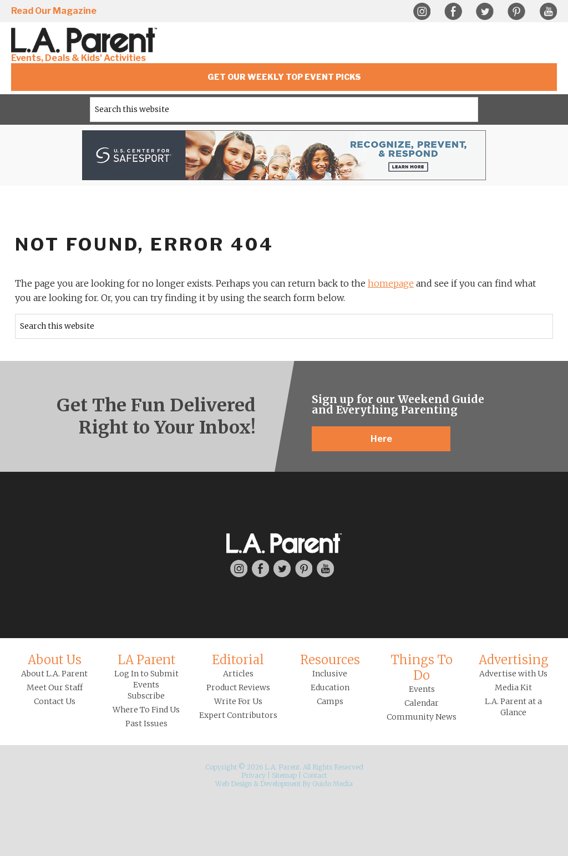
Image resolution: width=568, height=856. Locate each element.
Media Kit (513, 687)
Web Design (233, 783)
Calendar (421, 703)
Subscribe (146, 696)
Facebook (453, 12)
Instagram (421, 12)
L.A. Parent (86, 40)
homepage (391, 283)
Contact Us (54, 701)
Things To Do (421, 667)
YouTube (548, 12)
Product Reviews (238, 687)
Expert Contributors (238, 715)
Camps (330, 701)
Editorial (238, 660)
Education (330, 687)
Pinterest (516, 12)
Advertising (514, 660)
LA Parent (146, 660)
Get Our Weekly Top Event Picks (284, 76)
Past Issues (146, 723)
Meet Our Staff (55, 687)
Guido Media (332, 783)
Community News (422, 717)
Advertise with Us (513, 674)
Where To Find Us (146, 710)
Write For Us (238, 701)
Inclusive (329, 674)
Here (381, 439)
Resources (330, 660)
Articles (238, 674)
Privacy (253, 775)
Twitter (485, 12)
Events (422, 689)
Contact (315, 775)
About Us (55, 660)
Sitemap (284, 775)
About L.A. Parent (54, 674)
